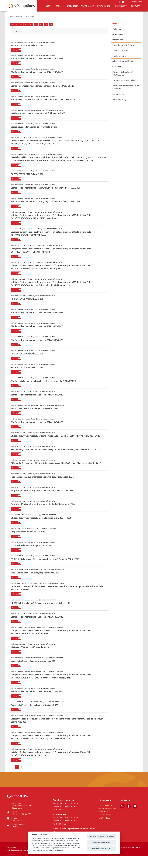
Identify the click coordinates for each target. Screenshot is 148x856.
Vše (12, 24)
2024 (26, 24)
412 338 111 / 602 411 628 (21, 814)
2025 (21, 24)
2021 (41, 24)
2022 (36, 24)
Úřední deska (29, 16)
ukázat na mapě (17, 808)
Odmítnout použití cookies (101, 842)
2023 (31, 24)
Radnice (19, 16)
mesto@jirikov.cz (17, 820)
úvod (12, 16)
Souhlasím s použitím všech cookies (101, 837)
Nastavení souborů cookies (101, 848)
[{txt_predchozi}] (12, 767)
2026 (16, 24)
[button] (49, 8)
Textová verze (137, 2)
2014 (50, 24)
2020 (45, 24)
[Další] (26, 767)
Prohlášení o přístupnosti (16, 847)
